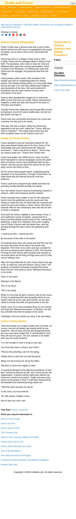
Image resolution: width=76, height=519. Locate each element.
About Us (45, 16)
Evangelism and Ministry (62, 7)
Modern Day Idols (9, 464)
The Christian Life (9, 432)
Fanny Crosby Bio (20, 410)
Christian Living (6, 11)
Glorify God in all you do (12, 442)
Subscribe (59, 68)
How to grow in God (10, 428)
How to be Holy (8, 423)
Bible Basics (12, 7)
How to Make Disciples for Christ (16, 446)
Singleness (5, 16)
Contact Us (54, 16)
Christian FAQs (33, 11)
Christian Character (47, 11)
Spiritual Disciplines (25, 7)
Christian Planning (62, 11)
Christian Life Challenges (43, 7)
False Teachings (19, 11)
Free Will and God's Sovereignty (16, 455)
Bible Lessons (16, 16)
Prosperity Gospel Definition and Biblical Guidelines (25, 460)
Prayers (26, 16)
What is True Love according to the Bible (20, 437)
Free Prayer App (61, 90)
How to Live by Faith (10, 419)
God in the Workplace (11, 451)
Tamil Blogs (35, 16)
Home (3, 7)
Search (73, 3)
